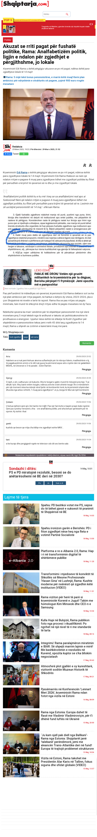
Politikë (7, 40)
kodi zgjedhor (15, 337)
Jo (48, 483)
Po (39, 483)
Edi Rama (22, 172)
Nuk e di (59, 483)
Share (7, 154)
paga (26, 337)
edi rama (34, 337)
